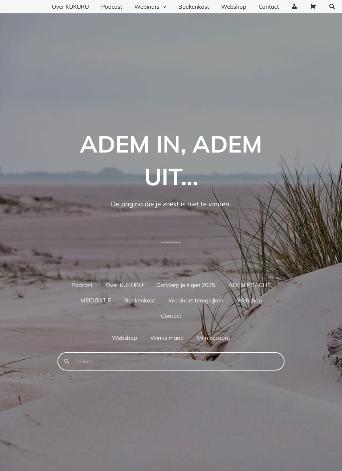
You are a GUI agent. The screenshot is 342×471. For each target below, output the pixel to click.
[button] (332, 6)
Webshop (249, 300)
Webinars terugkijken (195, 300)
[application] (167, 6)
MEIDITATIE (95, 300)
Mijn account (213, 337)
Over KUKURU (124, 284)
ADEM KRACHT (249, 284)
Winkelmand (167, 337)
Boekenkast (139, 300)
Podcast (82, 284)
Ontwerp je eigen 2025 (185, 284)
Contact (171, 315)
